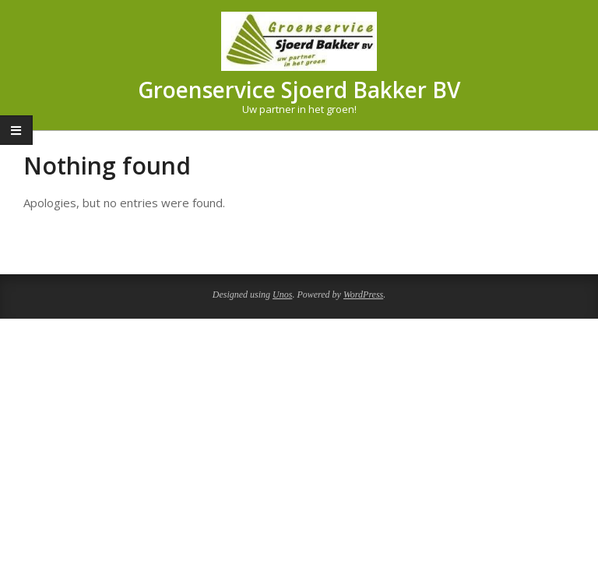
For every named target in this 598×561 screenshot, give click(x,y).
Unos (282, 294)
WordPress (363, 294)
